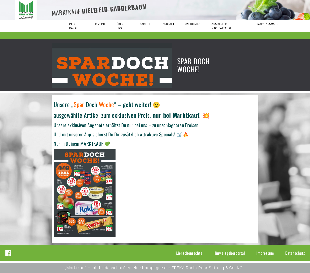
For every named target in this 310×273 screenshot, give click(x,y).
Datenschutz (295, 253)
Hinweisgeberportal (229, 253)
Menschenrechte (189, 253)
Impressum (265, 253)
